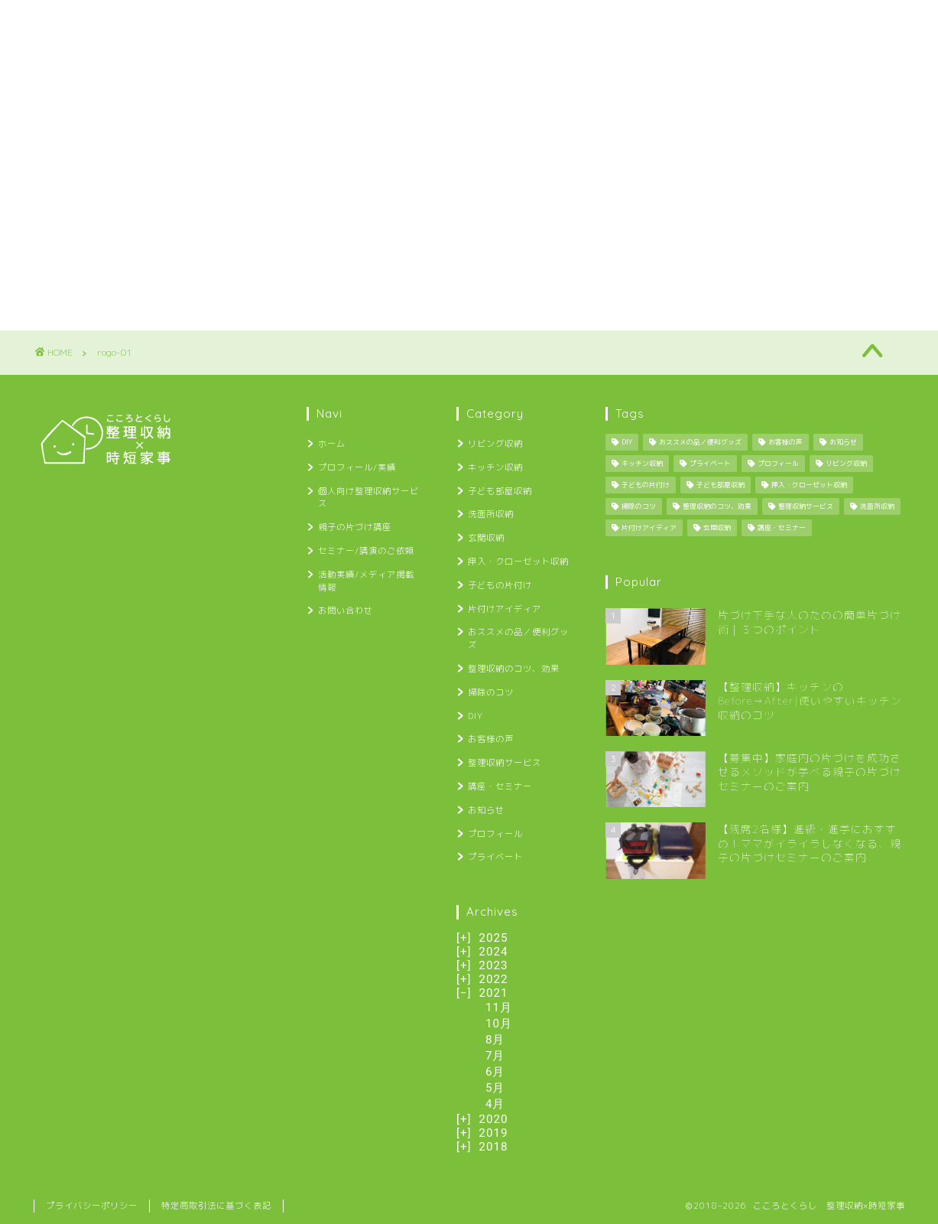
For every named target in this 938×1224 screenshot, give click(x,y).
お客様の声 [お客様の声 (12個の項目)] (785, 442)
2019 (493, 1133)
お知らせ (486, 810)
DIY (475, 716)
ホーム (68, 21)
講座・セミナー (500, 786)
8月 (495, 1040)
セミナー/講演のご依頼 (571, 21)
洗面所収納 (491, 514)
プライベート (495, 857)
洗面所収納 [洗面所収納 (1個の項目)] (877, 506)
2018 (493, 1147)
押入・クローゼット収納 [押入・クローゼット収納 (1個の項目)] (809, 485)
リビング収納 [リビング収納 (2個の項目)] (846, 463)
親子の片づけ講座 (441, 21)
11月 (498, 1007)
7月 (495, 1056)
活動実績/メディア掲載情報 (724, 21)
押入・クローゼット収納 (518, 561)
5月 (495, 1088)
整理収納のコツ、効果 (514, 668)
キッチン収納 (495, 467)
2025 (493, 938)
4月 (495, 1104)
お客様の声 (491, 739)
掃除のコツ (491, 692)
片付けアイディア (504, 609)
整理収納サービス (504, 763)
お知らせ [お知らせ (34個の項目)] (843, 442)
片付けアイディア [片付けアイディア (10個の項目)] (649, 527)
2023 (493, 965)
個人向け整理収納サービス (303, 21)
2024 (493, 952)
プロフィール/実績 (163, 21)
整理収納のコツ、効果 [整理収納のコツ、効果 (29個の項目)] (717, 506)
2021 (493, 993)
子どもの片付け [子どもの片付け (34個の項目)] (646, 485)
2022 (493, 979)
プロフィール (495, 834)
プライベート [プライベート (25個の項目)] (710, 463)
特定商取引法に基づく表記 (216, 1206)
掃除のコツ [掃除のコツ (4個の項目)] (639, 506)
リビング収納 (495, 444)
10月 (498, 1023)
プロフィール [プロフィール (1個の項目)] (778, 463)
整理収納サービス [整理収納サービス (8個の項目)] (805, 506)
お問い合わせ (854, 21)
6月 (495, 1072)
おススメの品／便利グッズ (518, 638)
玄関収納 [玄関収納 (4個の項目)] (717, 527)
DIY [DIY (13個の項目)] (627, 442)
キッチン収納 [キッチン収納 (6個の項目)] (642, 463)
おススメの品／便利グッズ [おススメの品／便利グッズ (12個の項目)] (700, 442)
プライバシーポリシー (92, 1206)
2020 (493, 1119)
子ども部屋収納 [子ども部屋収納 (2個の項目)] (720, 485)
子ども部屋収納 (500, 491)
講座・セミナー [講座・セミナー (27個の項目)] (782, 527)
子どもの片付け (500, 585)
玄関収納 (486, 538)
